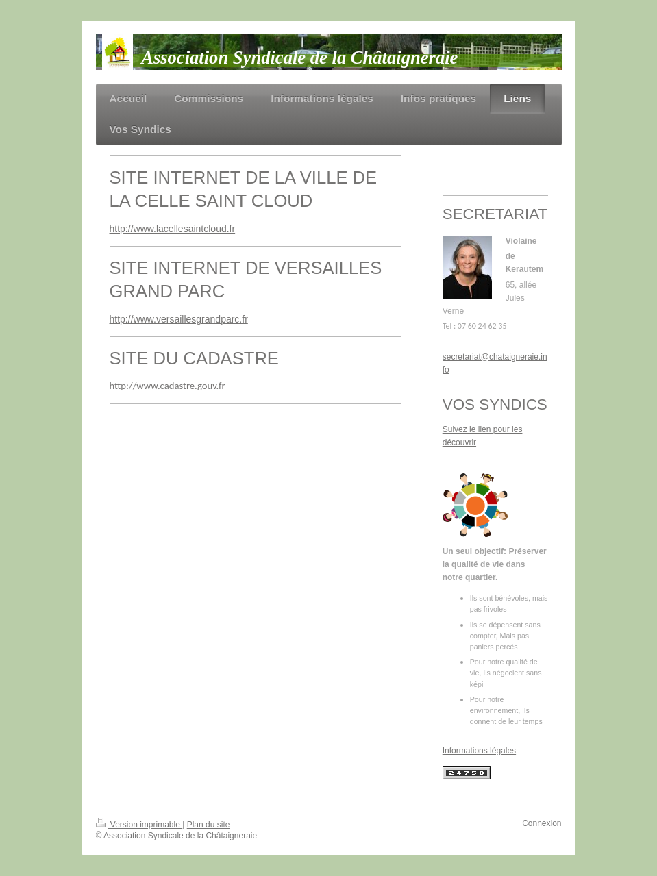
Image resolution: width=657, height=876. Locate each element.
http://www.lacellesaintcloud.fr (173, 228)
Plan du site (208, 824)
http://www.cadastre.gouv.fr (167, 385)
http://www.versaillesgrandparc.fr (179, 319)
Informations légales (479, 750)
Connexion (541, 823)
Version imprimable (139, 824)
